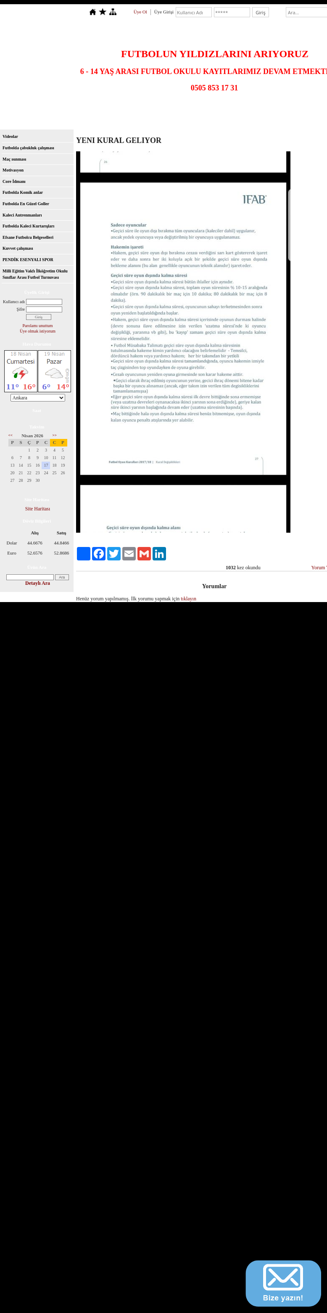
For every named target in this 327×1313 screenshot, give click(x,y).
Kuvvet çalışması (18, 248)
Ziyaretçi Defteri (185, 120)
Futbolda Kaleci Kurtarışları (28, 226)
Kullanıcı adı (14, 301)
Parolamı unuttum (38, 325)
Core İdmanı (14, 181)
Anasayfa (16, 109)
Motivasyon (13, 170)
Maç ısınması (14, 159)
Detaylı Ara (37, 583)
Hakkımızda (62, 120)
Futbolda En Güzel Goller (26, 203)
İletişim (219, 120)
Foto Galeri (119, 120)
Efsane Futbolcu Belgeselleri (28, 237)
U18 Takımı (281, 109)
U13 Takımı (114, 109)
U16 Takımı (214, 109)
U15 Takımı (181, 109)
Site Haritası (37, 509)
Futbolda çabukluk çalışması (28, 147)
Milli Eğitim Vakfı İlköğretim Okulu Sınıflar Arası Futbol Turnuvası (35, 274)
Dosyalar (149, 120)
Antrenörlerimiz (23, 120)
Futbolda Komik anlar (23, 192)
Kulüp (90, 120)
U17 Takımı (248, 109)
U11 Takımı (47, 109)
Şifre (21, 309)
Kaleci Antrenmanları (22, 215)
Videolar (246, 120)
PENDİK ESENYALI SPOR (28, 259)
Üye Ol (140, 11)
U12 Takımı (80, 109)
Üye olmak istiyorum (37, 331)
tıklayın (188, 599)
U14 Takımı (147, 109)
